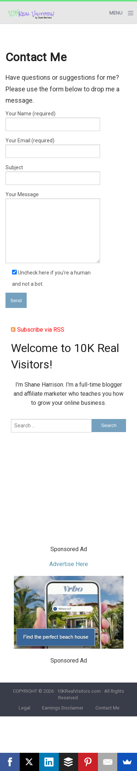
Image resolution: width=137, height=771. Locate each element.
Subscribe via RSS (40, 329)
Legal (24, 708)
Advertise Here (68, 564)
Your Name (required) (52, 121)
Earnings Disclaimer (62, 708)
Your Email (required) (52, 148)
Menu (115, 13)
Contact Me (107, 708)
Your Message (52, 227)
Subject (52, 175)
